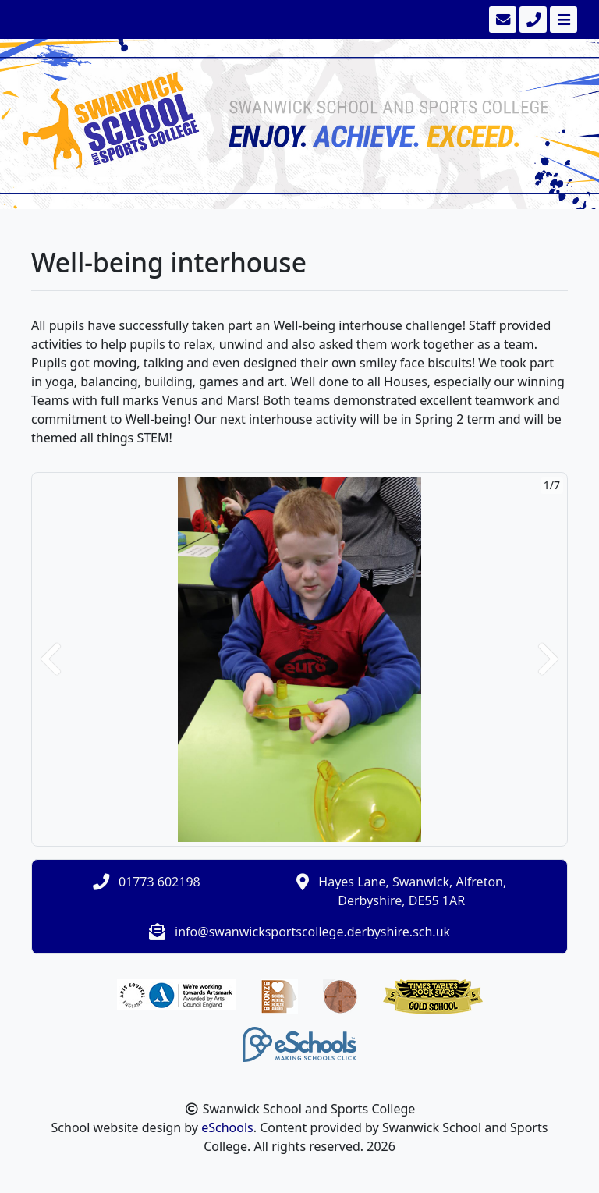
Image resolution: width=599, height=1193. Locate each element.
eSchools (227, 1127)
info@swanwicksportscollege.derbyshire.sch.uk (312, 931)
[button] (50, 659)
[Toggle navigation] (562, 19)
